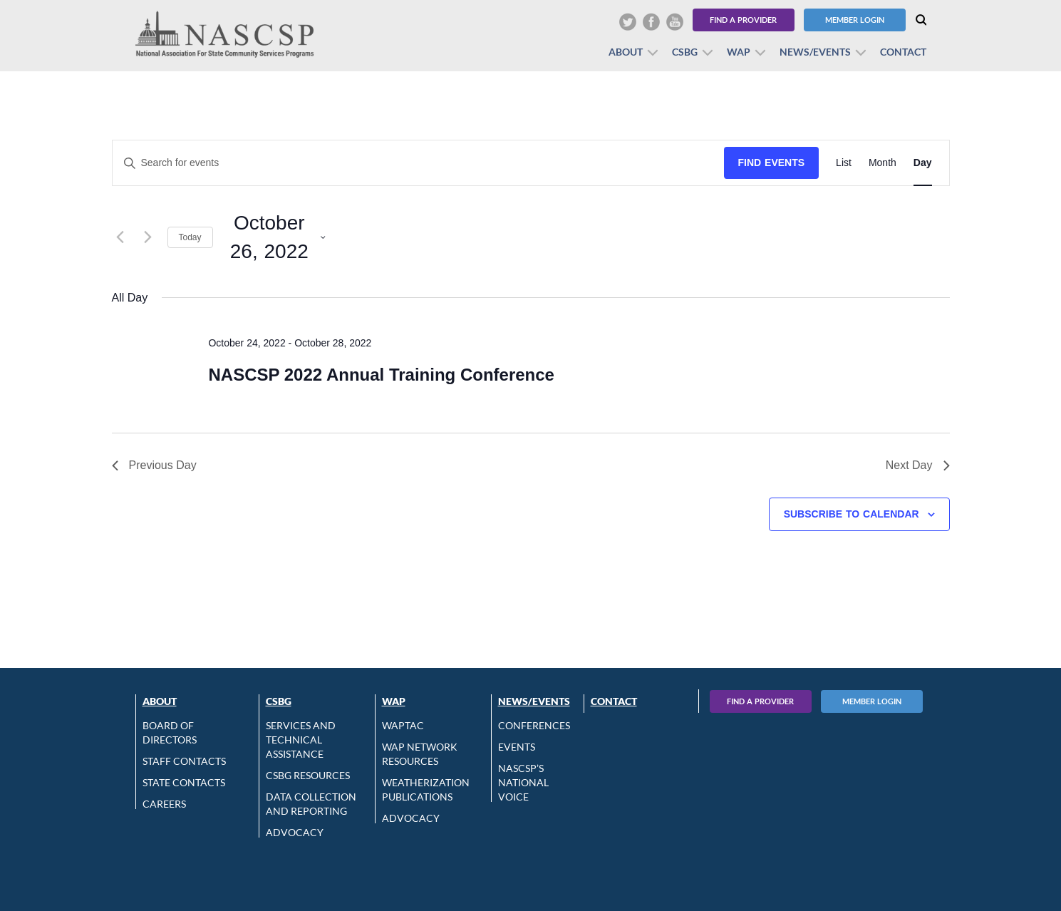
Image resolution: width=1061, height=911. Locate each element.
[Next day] (148, 237)
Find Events (771, 162)
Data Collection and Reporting (311, 804)
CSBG (685, 52)
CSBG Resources (308, 775)
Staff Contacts (184, 761)
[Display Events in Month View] (882, 162)
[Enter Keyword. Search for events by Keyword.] (418, 162)
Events (516, 747)
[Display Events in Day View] (923, 162)
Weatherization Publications (426, 789)
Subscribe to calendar (851, 514)
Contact (903, 52)
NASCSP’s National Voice (523, 782)
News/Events (815, 52)
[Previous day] (120, 237)
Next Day (918, 465)
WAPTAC (403, 725)
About (626, 52)
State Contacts (184, 782)
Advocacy (295, 832)
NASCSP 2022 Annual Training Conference (381, 374)
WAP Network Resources (419, 754)
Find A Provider (760, 701)
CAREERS (164, 804)
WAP (738, 52)
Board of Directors (170, 732)
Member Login (854, 19)
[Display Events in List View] (844, 162)
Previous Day (154, 465)
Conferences (534, 725)
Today (190, 237)
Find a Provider (743, 19)
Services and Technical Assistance (301, 739)
